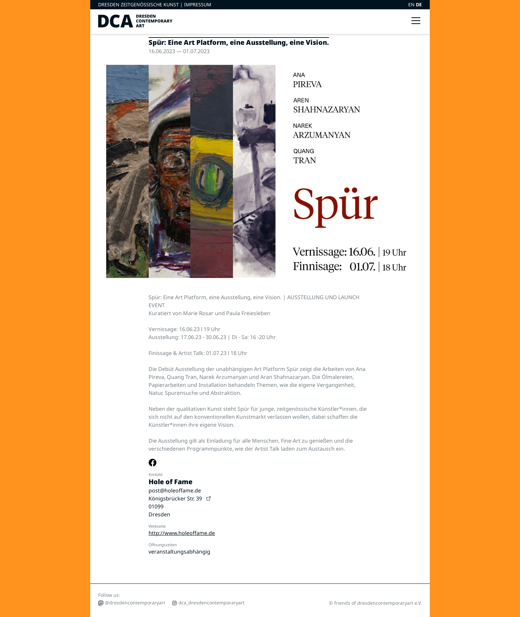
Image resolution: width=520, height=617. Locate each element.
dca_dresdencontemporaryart (208, 602)
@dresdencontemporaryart (131, 602)
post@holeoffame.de (175, 490)
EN (412, 4)
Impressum (197, 4)
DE (419, 4)
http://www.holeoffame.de (182, 533)
